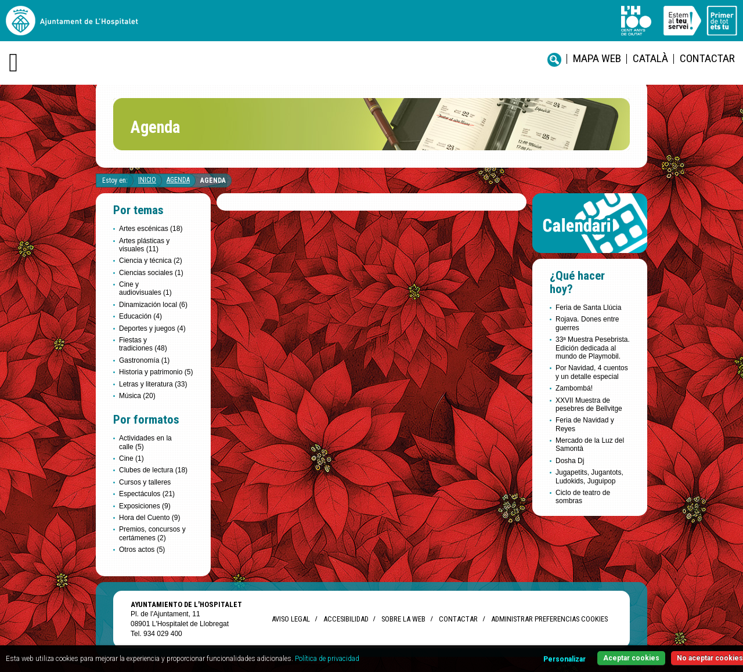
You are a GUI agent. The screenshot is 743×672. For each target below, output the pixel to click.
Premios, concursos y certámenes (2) (152, 533)
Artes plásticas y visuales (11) (144, 245)
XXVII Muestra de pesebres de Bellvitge (589, 404)
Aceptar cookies (631, 658)
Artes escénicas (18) (150, 229)
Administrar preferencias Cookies (549, 619)
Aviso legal (291, 619)
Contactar (707, 58)
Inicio (147, 180)
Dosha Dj (570, 461)
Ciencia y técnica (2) (150, 260)
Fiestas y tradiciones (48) (143, 344)
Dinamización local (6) (153, 305)
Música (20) (137, 396)
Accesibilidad (345, 619)
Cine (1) (131, 458)
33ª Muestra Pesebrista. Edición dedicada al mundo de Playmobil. (593, 347)
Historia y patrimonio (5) (156, 372)
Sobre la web (403, 619)
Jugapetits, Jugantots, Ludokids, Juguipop (589, 476)
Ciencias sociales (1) (151, 273)
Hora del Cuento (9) (149, 518)
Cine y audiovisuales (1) (145, 288)
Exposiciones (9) (145, 506)
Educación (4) (140, 316)
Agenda (178, 180)
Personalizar (564, 659)
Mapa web (597, 58)
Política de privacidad (327, 659)
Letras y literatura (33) (153, 384)
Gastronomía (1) (144, 360)
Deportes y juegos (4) (152, 328)
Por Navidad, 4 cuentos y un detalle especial (592, 372)
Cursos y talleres (145, 482)
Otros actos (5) (142, 549)
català (650, 58)
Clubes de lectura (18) (153, 470)
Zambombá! (574, 388)
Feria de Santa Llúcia (588, 308)
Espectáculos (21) (147, 494)
